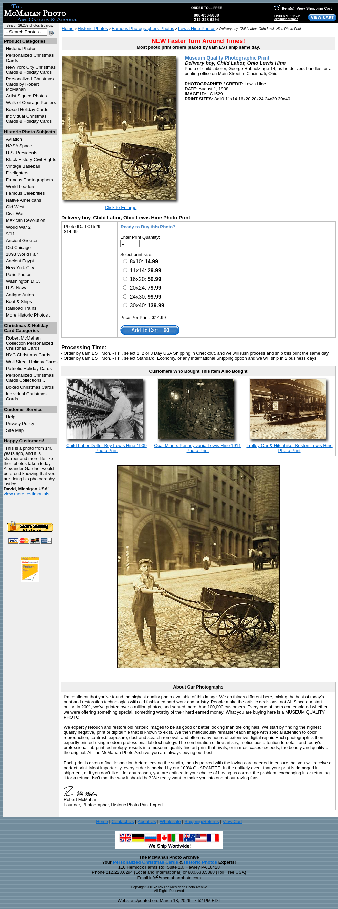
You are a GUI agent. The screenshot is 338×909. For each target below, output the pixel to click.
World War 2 (18, 227)
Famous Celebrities (25, 193)
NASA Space (19, 145)
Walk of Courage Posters (31, 102)
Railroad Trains (21, 308)
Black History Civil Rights (31, 159)
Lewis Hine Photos (196, 28)
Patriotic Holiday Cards (29, 368)
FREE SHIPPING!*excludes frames (287, 17)
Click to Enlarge (120, 207)
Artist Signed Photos (26, 95)
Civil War (15, 213)
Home (68, 28)
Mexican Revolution (25, 220)
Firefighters (17, 173)
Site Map (15, 430)
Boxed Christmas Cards (30, 387)
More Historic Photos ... (29, 315)
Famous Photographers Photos (143, 28)
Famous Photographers (29, 179)
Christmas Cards (28, 354)
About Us (147, 821)
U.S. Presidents (22, 152)
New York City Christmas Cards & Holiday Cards (31, 70)
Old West (15, 206)
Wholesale (170, 821)
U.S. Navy (16, 287)
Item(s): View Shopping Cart (303, 8)
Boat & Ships (19, 301)
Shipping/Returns (201, 821)
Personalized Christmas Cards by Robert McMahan (30, 84)
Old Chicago (18, 247)
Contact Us (122, 821)
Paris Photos (19, 274)
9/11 (10, 233)
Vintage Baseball (23, 166)
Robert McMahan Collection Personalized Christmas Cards (29, 343)
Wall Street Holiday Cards (32, 361)
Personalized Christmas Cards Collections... (30, 378)
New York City (20, 267)
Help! (11, 416)
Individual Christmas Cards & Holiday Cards (29, 119)
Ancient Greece (21, 240)
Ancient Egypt (20, 260)
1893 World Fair (22, 254)
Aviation (14, 139)
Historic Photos (21, 48)
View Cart (232, 821)
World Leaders (20, 186)
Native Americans (23, 200)
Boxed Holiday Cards (27, 109)
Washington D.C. (23, 281)
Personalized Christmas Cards (145, 862)
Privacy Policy (20, 423)
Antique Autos (20, 294)
